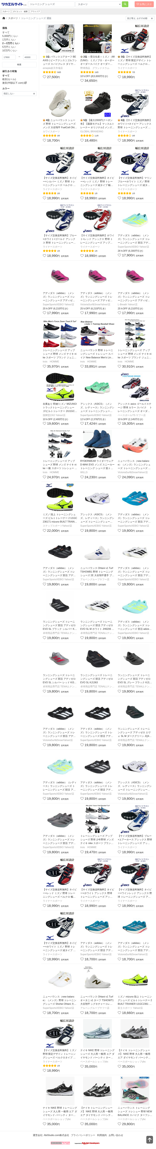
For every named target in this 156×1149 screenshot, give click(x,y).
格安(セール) (9, 79)
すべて (6, 32)
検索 (19, 64)
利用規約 (102, 1135)
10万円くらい (9, 50)
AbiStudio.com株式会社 (56, 1135)
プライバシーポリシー (83, 1135)
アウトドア (35, 11)
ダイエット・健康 (20, 11)
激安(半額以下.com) (14, 83)
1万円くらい (9, 39)
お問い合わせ (116, 1135)
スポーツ (6, 11)
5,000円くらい (10, 36)
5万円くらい (9, 47)
